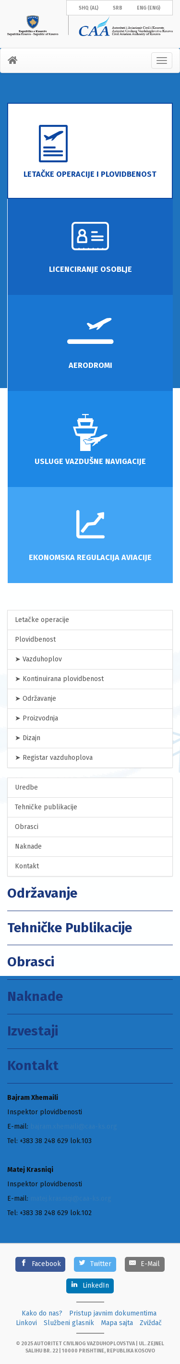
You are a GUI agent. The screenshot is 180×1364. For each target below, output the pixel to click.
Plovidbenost (35, 639)
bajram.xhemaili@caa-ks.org (73, 1126)
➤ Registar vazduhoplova (54, 758)
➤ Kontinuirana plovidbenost (59, 679)
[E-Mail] (145, 1264)
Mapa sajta (117, 1323)
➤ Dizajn (27, 738)
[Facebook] (40, 1264)
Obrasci (26, 827)
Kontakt (27, 866)
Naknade (28, 846)
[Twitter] (95, 1264)
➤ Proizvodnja (36, 718)
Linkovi (26, 1323)
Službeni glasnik (69, 1323)
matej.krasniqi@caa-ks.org (70, 1198)
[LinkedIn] (89, 1286)
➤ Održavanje (35, 698)
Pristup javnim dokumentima (112, 1313)
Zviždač (151, 1323)
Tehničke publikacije (46, 807)
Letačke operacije (42, 620)
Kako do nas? (42, 1313)
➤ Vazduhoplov (38, 659)
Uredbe (26, 787)
